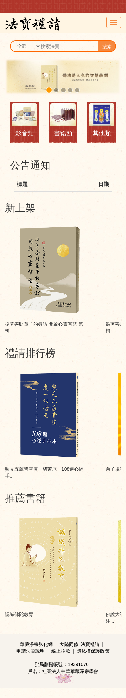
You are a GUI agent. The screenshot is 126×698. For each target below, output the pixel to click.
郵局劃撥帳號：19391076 (61, 664)
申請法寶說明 (30, 651)
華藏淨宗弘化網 (36, 644)
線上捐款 (60, 651)
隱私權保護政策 (93, 651)
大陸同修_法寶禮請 (79, 644)
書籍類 (63, 133)
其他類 (102, 133)
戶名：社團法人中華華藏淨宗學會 (63, 671)
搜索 (107, 46)
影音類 (24, 133)
